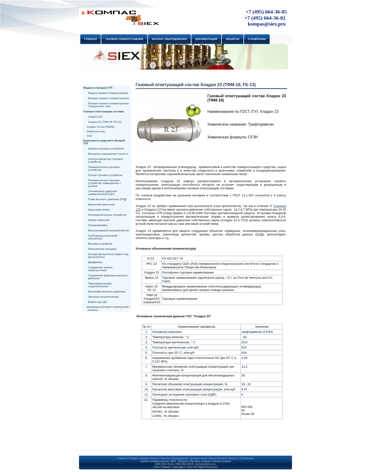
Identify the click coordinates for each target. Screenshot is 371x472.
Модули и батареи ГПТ (97, 87)
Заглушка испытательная (103, 296)
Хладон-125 (95, 116)
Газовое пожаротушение (144, 458)
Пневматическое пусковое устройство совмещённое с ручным (104, 183)
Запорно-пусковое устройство (106, 148)
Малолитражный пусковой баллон (108, 230)
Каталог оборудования (174, 458)
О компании (247, 458)
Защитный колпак (98, 209)
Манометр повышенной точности (108, 153)
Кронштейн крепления (101, 204)
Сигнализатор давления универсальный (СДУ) (102, 192)
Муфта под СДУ (97, 301)
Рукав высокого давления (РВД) (107, 199)
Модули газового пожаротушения (108, 93)
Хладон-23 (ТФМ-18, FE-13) (104, 121)
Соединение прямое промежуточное (100, 269)
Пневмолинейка (97, 225)
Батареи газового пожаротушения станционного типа (108, 105)
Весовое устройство (100, 243)
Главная (122, 458)
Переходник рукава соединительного (99, 285)
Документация (199, 458)
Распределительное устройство (107, 214)
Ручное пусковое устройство (105, 175)
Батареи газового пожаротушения (108, 98)
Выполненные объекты (224, 458)
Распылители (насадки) (102, 248)
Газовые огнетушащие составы (103, 111)
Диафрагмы (95, 262)
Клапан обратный (98, 220)
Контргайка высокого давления (106, 291)
